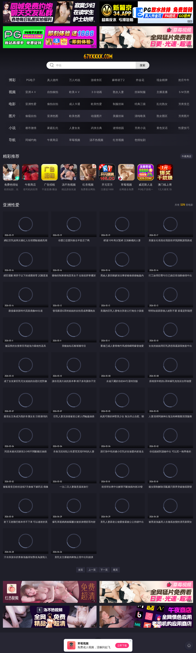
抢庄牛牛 (183, 80)
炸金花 (140, 80)
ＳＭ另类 (183, 92)
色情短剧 (140, 140)
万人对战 (74, 80)
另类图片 (183, 116)
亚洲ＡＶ (30, 92)
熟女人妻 (118, 92)
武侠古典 (96, 128)
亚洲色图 (52, 116)
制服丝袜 (118, 104)
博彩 (12, 80)
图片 (12, 116)
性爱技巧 (183, 128)
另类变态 (183, 104)
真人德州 (52, 80)
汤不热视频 (96, 140)
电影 (12, 104)
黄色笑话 (162, 128)
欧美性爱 (96, 104)
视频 (12, 92)
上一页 (92, 569)
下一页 (104, 569)
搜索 (142, 65)
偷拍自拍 (52, 104)
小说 (12, 127)
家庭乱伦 (52, 128)
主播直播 (162, 92)
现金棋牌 (162, 80)
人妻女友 (74, 128)
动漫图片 (96, 116)
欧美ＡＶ (74, 92)
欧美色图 (74, 116)
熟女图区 (162, 116)
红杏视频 (118, 140)
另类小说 (140, 128)
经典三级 (140, 104)
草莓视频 (74, 140)
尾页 (115, 569)
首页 (80, 569)
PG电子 (30, 80)
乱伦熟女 (162, 104)
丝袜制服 (140, 92)
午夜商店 (52, 140)
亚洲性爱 (30, 104)
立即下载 (122, 645)
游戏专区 (96, 80)
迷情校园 (118, 128)
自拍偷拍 (52, 92)
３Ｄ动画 (96, 92)
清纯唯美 (140, 116)
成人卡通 (74, 104)
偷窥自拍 (30, 116)
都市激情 (30, 128)
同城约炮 (30, 140)
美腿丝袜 (118, 116)
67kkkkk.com (98, 56)
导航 (12, 139)
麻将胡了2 (118, 80)
